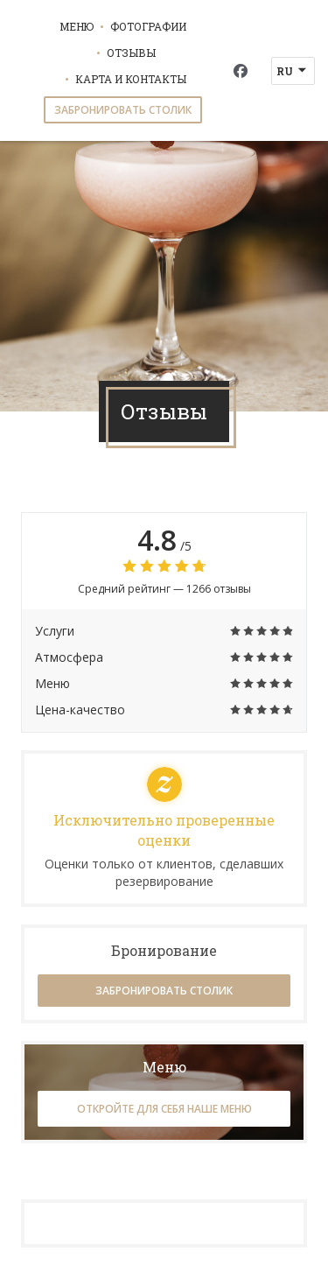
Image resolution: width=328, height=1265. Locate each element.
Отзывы (131, 53)
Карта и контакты (130, 79)
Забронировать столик (123, 109)
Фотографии (148, 26)
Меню (76, 26)
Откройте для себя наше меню (164, 1108)
